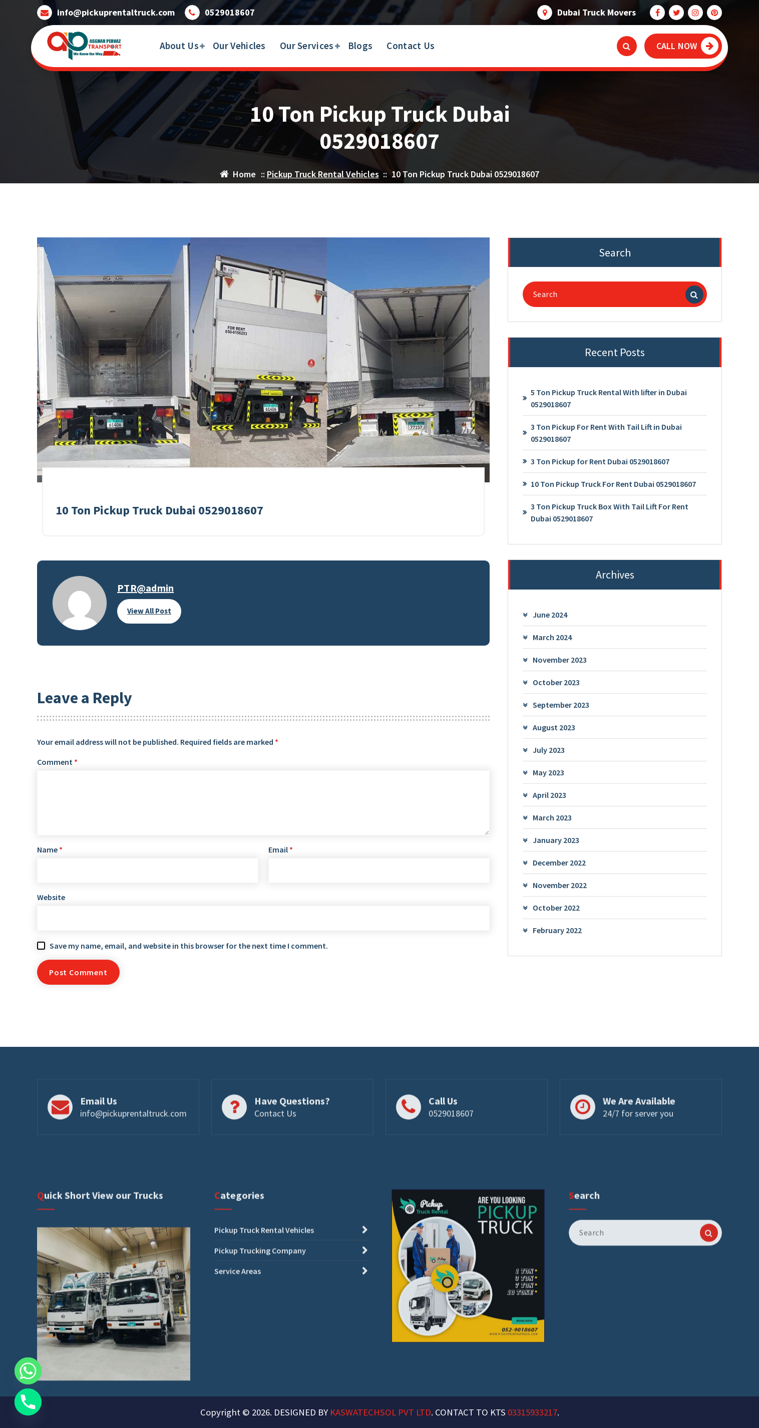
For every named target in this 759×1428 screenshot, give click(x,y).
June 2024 (550, 619)
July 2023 (549, 754)
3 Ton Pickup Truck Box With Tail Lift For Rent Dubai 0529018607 (609, 517)
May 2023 (548, 777)
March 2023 (552, 822)
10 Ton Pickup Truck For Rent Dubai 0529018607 (613, 488)
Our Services (307, 46)
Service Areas (237, 1353)
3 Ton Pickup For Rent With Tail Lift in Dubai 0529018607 (606, 437)
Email (280, 854)
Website (51, 902)
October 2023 (556, 687)
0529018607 (230, 12)
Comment (57, 766)
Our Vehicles (239, 46)
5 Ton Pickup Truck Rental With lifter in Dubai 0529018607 (609, 403)
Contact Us (411, 46)
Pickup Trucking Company (260, 1332)
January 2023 (556, 844)
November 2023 (560, 664)
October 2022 (556, 912)
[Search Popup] (627, 46)
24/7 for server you (638, 1138)
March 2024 (552, 642)
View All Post (149, 615)
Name (50, 854)
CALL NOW (687, 46)
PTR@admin (145, 592)
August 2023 (554, 732)
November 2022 (560, 890)
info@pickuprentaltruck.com (116, 12)
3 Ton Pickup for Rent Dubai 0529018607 (600, 466)
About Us (179, 46)
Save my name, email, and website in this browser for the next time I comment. (189, 950)
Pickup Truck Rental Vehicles (323, 174)
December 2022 (559, 867)
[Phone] (28, 1401)
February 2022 (557, 935)
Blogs (360, 46)
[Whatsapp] (28, 1370)
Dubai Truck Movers (596, 12)
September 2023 (561, 709)
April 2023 (549, 799)
